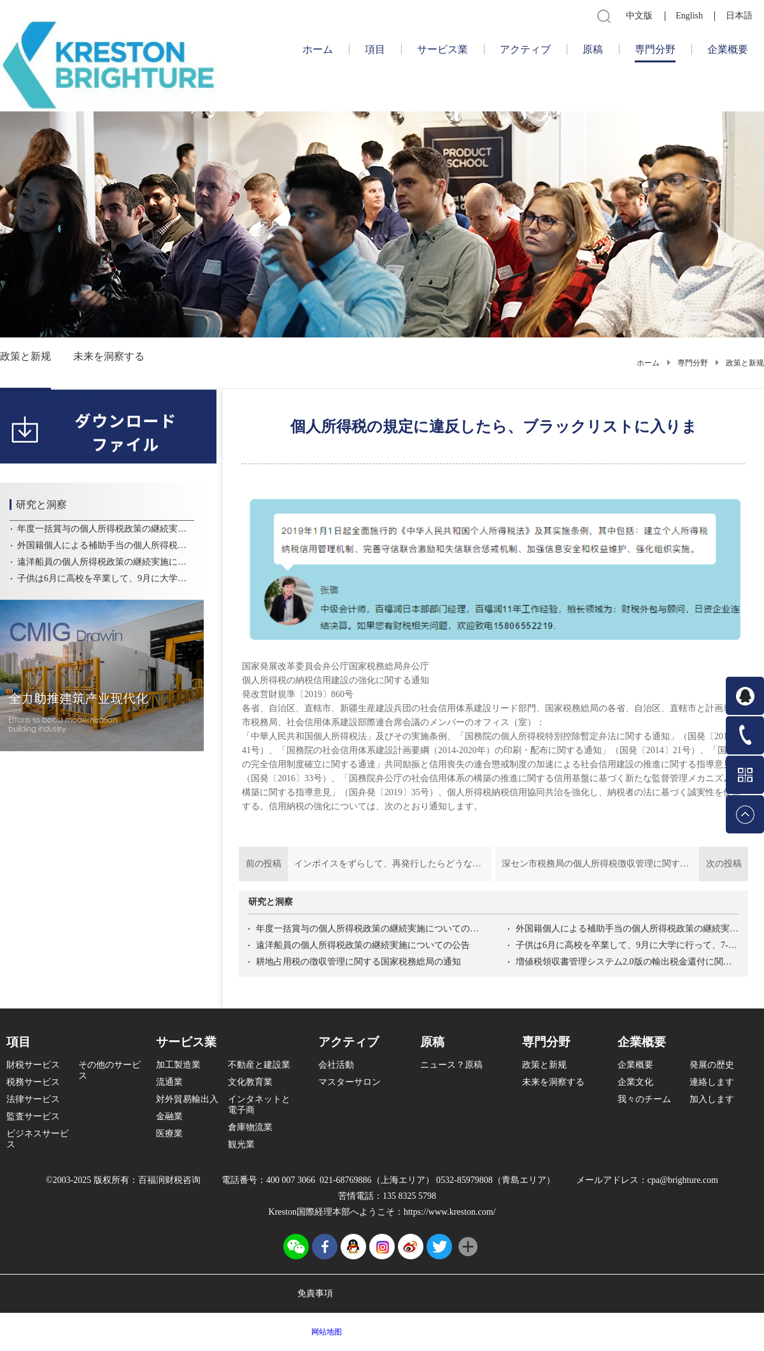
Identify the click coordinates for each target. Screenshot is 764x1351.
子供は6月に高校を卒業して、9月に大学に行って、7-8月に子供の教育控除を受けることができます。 (627, 945)
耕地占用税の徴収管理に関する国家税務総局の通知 (358, 961)
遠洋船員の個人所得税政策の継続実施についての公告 (363, 945)
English (689, 15)
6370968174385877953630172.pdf (54, 394)
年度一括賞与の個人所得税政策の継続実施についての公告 (367, 928)
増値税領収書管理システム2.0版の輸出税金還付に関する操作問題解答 (627, 961)
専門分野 (692, 362)
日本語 (739, 15)
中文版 (639, 15)
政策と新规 (745, 362)
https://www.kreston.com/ (450, 1212)
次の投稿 (621, 864)
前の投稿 (365, 864)
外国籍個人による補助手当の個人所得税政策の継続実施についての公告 (627, 928)
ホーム (317, 49)
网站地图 (325, 1331)
